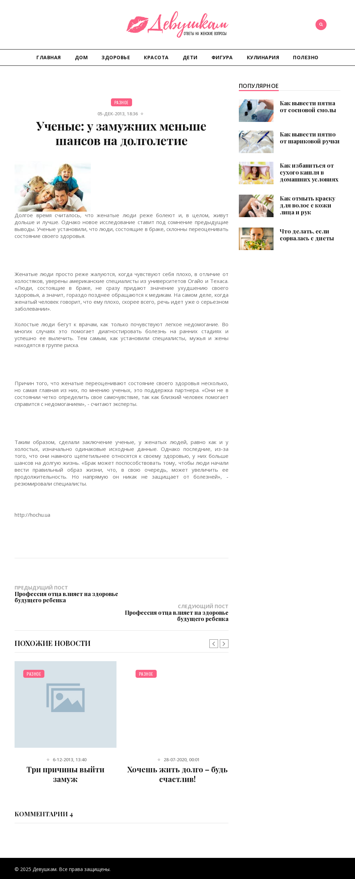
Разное (121, 102)
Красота (156, 57)
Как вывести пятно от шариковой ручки (310, 137)
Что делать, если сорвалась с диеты (307, 234)
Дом (81, 57)
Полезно (306, 57)
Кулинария (263, 57)
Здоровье (116, 57)
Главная (48, 57)
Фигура (222, 57)
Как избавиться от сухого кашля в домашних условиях (309, 172)
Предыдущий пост (68, 593)
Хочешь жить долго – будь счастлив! (177, 755)
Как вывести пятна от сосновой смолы (308, 106)
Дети (190, 57)
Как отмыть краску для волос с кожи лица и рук (307, 205)
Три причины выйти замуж (65, 755)
